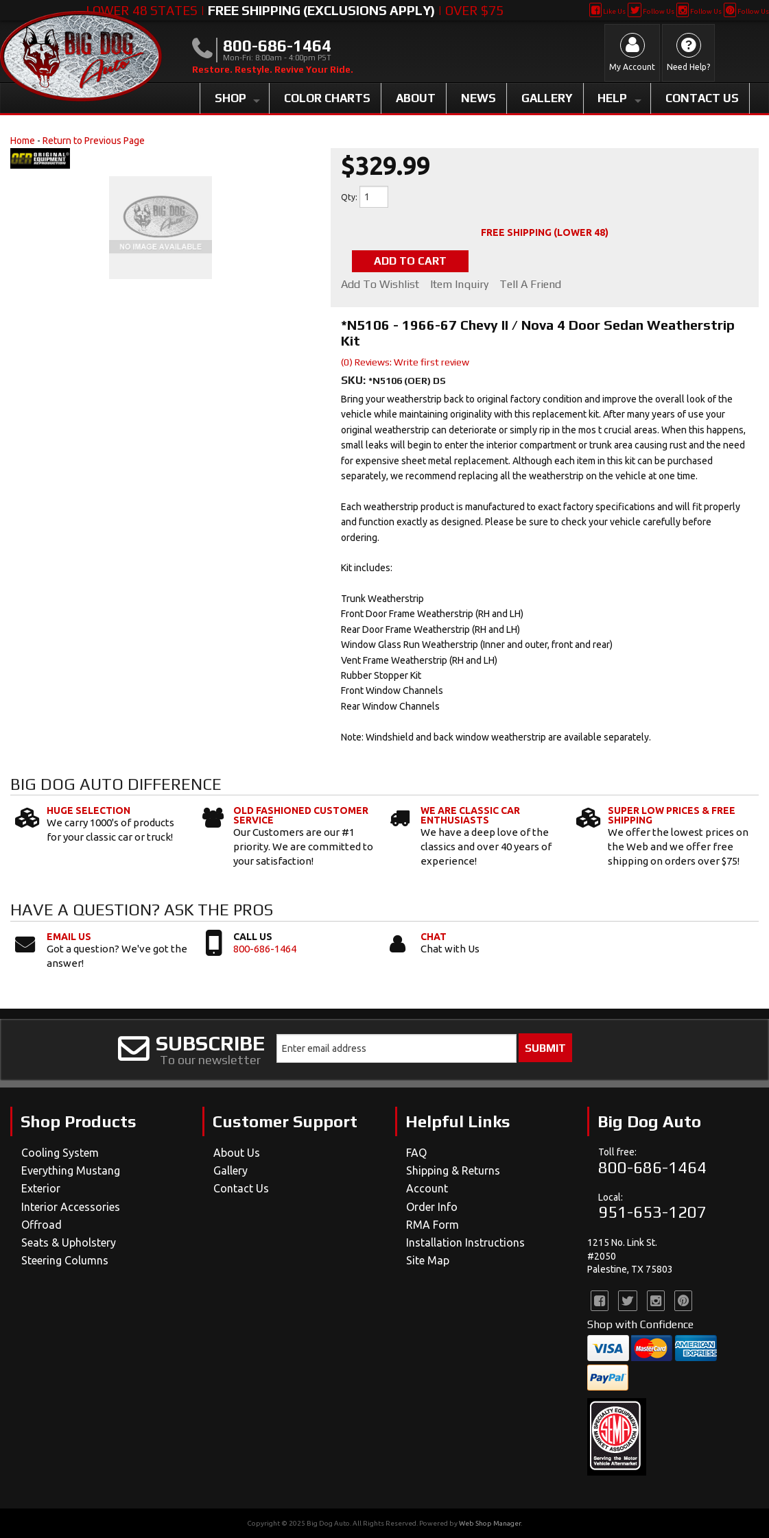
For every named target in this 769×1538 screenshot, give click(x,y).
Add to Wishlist (380, 284)
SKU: (354, 380)
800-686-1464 (264, 948)
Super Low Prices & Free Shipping (671, 815)
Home (22, 140)
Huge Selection (88, 810)
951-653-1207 (652, 1212)
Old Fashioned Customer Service (300, 815)
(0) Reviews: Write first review (405, 362)
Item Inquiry (459, 284)
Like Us (607, 11)
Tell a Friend (530, 284)
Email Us (69, 936)
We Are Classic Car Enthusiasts (470, 815)
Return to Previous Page (94, 140)
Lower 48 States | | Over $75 (295, 10)
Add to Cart (410, 260)
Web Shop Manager (490, 1523)
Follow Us (651, 11)
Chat (434, 936)
